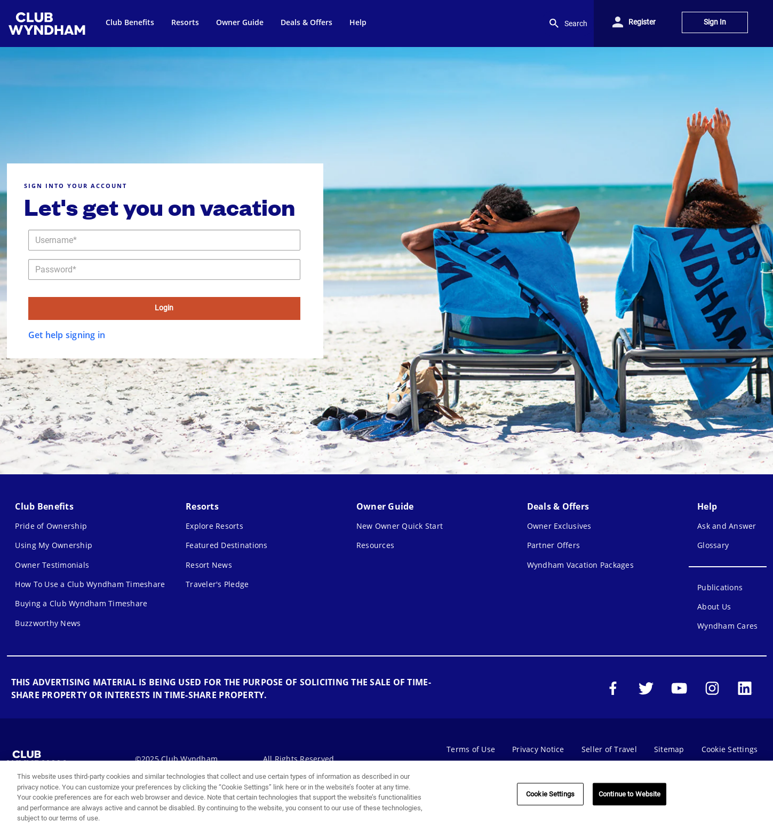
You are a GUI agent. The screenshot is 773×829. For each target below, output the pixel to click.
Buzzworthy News (48, 623)
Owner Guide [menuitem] (240, 22)
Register (642, 22)
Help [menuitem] (357, 22)
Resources (375, 545)
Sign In (715, 22)
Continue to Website (629, 794)
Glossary (713, 545)
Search (567, 23)
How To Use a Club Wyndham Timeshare (90, 584)
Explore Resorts (214, 526)
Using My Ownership (53, 545)
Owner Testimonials (52, 565)
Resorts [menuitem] (185, 22)
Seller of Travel (609, 749)
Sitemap (669, 749)
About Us (714, 606)
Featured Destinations (226, 545)
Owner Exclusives (559, 526)
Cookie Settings (730, 749)
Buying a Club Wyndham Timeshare (81, 603)
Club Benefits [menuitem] (130, 22)
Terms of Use (471, 749)
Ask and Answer (726, 526)
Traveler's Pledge (217, 584)
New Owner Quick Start (399, 526)
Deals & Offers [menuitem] (306, 22)
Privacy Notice (538, 749)
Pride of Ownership (51, 526)
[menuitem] (48, 23)
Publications (720, 587)
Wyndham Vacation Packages (580, 565)
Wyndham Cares (727, 626)
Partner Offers (553, 545)
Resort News (209, 565)
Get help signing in (67, 335)
